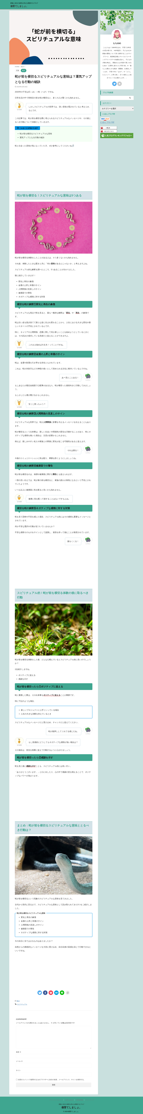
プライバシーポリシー (56, 1099)
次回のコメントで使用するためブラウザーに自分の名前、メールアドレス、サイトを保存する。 (51, 1079)
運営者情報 (79, 1099)
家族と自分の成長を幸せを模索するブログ (71, 1103)
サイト (18, 1070)
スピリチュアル (22, 1004)
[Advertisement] (53, 173)
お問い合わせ (69, 1099)
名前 (18, 1051)
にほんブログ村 (106, 122)
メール (19, 1060)
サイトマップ (90, 1099)
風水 (18, 1001)
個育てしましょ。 (19, 6)
